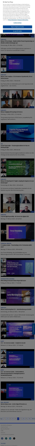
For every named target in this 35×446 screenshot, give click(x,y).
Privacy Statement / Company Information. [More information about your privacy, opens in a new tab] (18, 19)
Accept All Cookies (17, 30)
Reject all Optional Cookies (17, 26)
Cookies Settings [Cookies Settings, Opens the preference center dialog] (17, 22)
